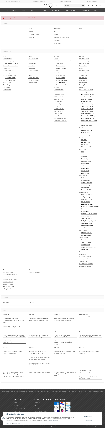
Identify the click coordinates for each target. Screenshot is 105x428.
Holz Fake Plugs (85, 132)
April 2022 (56, 347)
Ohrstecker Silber (60, 75)
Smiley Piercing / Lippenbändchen (90, 221)
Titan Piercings (83, 261)
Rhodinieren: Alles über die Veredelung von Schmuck (39, 373)
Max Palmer (6, 302)
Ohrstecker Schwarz (61, 80)
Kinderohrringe (58, 113)
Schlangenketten (33, 58)
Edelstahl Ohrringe (59, 94)
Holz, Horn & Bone (86, 101)
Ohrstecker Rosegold (61, 82)
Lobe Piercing (85, 163)
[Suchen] (72, 5)
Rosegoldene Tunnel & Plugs (89, 120)
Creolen (56, 58)
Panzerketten (32, 63)
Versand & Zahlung (34, 34)
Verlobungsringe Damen (11, 61)
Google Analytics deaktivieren (30, 426)
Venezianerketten (33, 70)
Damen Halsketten (34, 77)
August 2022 (57, 331)
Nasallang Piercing (86, 187)
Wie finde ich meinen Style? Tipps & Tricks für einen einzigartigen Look (13, 373)
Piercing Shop (95, 426)
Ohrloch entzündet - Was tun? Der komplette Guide (12, 341)
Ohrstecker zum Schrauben (63, 85)
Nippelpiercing (83, 254)
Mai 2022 (31, 347)
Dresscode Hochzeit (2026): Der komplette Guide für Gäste (37, 352)
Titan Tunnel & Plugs (87, 111)
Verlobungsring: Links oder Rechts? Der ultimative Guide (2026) (90, 336)
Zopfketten (31, 66)
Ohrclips (56, 87)
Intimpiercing (83, 230)
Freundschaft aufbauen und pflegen (90, 373)
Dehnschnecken (85, 142)
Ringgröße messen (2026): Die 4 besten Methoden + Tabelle (90, 377)
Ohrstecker (57, 73)
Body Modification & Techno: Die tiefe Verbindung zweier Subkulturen (64, 319)
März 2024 (31, 314)
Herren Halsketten (34, 80)
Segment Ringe (83, 75)
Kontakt (31, 31)
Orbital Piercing (85, 166)
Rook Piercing (85, 168)
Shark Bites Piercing (86, 218)
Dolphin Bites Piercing (87, 204)
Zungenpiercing (83, 237)
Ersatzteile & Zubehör (85, 266)
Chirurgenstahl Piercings (86, 259)
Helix (82, 151)
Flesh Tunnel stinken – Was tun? (89, 317)
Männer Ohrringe (59, 108)
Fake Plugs (82, 128)
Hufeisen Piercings (84, 61)
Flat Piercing (84, 159)
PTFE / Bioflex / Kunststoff (86, 263)
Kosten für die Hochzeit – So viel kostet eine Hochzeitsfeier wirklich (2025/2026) (14, 336)
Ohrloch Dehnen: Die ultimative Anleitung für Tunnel (12, 327)
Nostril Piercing (85, 180)
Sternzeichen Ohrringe (60, 118)
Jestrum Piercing (85, 209)
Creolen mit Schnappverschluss (64, 61)
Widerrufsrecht (58, 43)
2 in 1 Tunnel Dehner (87, 147)
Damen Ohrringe (58, 111)
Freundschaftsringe (8, 70)
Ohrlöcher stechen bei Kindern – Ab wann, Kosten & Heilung (38, 336)
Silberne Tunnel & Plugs (87, 113)
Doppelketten (32, 75)
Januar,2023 (6, 331)
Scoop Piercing (85, 240)
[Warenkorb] (99, 5)
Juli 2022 (81, 331)
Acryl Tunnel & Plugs (87, 97)
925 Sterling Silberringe (9, 75)
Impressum (9, 423)
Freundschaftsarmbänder (10, 279)
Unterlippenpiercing (86, 228)
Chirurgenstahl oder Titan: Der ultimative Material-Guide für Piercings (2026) (14, 320)
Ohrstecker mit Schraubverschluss (23, 391)
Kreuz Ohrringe (58, 101)
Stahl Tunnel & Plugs (87, 106)
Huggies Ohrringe (61, 68)
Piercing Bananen (84, 58)
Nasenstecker (83, 77)
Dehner (81, 137)
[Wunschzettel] (92, 5)
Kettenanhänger (33, 82)
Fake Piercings (83, 80)
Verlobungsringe (7, 58)
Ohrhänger (57, 70)
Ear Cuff (56, 92)
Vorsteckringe (7, 73)
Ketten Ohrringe (58, 99)
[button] (88, 5)
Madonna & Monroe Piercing (89, 213)
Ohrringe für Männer (85, 391)
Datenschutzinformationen (61, 37)
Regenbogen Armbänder (10, 274)
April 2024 (6, 314)
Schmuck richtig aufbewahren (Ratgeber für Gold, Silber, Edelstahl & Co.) (40, 358)
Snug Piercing (85, 170)
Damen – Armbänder (9, 284)
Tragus (83, 154)
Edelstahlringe (7, 82)
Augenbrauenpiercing (85, 256)
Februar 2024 (57, 314)
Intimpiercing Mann (86, 235)
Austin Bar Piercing (86, 182)
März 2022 (82, 347)
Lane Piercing (85, 211)
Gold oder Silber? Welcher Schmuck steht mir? (89, 352)
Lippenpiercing (83, 192)
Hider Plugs (84, 92)
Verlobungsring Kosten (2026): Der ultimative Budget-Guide (63, 336)
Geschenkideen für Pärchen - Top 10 (14, 376)
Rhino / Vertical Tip (86, 190)
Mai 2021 (56, 368)
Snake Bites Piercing (86, 223)
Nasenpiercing (83, 175)
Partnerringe (6, 68)
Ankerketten (32, 61)
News (30, 28)
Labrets (81, 68)
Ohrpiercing (82, 149)
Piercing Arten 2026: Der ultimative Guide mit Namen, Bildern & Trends (38, 319)
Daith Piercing (85, 173)
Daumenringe (7, 89)
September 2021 (33, 368)
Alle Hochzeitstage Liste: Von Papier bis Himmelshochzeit (39, 364)
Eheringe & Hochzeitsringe (10, 66)
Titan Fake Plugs (85, 135)
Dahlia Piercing (85, 201)
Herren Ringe (6, 87)
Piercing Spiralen (84, 70)
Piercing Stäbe (83, 66)
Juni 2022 (5, 347)
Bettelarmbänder (8, 282)
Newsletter (32, 37)
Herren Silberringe (10, 80)
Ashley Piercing (85, 197)
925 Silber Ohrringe (59, 97)
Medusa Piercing (85, 216)
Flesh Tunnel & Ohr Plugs (86, 89)
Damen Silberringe (10, 77)
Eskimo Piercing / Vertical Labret (90, 206)
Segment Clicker (83, 73)
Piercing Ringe (83, 85)
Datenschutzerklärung (52, 420)
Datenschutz (16, 423)
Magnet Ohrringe (58, 89)
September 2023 (83, 314)
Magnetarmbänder (8, 272)
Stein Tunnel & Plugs (87, 108)
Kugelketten (32, 68)
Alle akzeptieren (88, 416)
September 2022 (33, 331)
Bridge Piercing (85, 185)
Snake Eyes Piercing (86, 242)
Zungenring (84, 249)
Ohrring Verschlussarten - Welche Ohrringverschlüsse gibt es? (12, 352)
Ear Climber (57, 106)
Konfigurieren (88, 420)
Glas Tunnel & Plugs (86, 99)
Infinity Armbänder (8, 289)
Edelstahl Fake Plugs (86, 130)
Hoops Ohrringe (60, 66)
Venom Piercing (85, 244)
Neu (95, 10)
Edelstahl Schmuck (34, 272)
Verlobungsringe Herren (11, 63)
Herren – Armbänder (9, 286)
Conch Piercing (85, 156)
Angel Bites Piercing (86, 194)
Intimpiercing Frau (86, 232)
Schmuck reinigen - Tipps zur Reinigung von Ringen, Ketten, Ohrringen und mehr (65, 373)
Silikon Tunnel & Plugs (87, 104)
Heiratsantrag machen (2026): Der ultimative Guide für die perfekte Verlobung (63, 342)
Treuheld (31, 302)
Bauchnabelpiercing (84, 252)
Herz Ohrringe (58, 104)
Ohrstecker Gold (60, 77)
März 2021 (82, 368)
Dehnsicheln (84, 144)
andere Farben (85, 123)
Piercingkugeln (83, 82)
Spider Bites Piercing (87, 225)
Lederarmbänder (7, 277)
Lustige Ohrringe (58, 116)
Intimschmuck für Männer (59, 391)
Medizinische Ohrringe (60, 120)
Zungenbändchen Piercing (88, 247)
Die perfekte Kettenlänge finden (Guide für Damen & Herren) (64, 352)
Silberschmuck (33, 270)
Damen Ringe (6, 85)
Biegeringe (82, 87)
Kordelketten (32, 73)
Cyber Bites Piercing (86, 199)
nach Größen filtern (86, 125)
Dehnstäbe (84, 139)
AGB (55, 31)
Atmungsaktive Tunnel (87, 94)
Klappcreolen (59, 63)
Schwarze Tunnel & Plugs (88, 116)
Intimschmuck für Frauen (42, 391)
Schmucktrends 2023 (85, 370)
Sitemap (56, 34)
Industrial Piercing (86, 161)
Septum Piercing (85, 178)
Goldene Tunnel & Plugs (87, 118)
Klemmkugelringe (84, 63)
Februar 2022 (6, 368)
